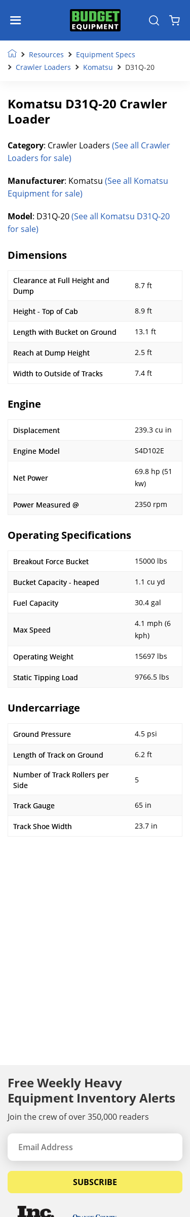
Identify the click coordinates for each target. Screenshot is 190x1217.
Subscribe (95, 1182)
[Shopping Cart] (174, 20)
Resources (46, 54)
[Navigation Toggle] (18, 20)
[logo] (95, 20)
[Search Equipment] (154, 20)
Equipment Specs (105, 54)
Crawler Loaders (43, 67)
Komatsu (98, 67)
